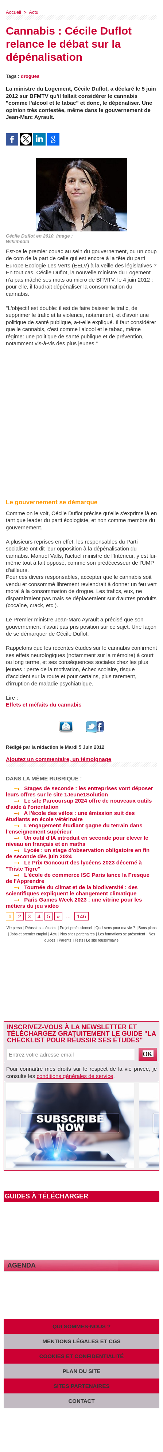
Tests (79, 940)
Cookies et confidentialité (81, 1356)
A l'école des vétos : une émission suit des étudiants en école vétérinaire (70, 816)
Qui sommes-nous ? (81, 1326)
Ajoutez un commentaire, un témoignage (58, 759)
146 (81, 916)
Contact (81, 1401)
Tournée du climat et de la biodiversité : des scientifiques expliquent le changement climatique (72, 890)
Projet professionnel (76, 928)
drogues (30, 76)
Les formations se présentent (121, 934)
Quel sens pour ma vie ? (115, 928)
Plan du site (81, 1371)
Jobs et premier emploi (28, 934)
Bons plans (147, 928)
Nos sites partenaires (77, 934)
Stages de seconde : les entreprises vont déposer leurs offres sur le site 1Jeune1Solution (79, 791)
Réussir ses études (40, 928)
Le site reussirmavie (102, 940)
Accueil (13, 12)
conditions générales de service (74, 1076)
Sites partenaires (82, 1386)
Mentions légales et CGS (81, 1341)
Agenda (21, 1265)
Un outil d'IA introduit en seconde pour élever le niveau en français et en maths (77, 841)
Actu (33, 12)
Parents (65, 940)
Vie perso (14, 928)
